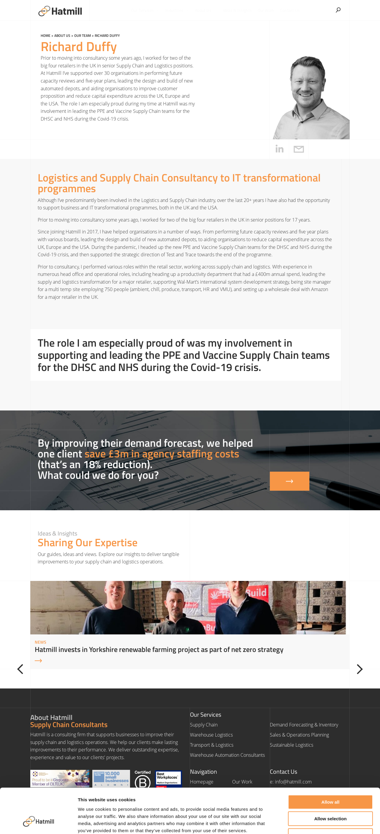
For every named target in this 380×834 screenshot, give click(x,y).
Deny (330, 796)
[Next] (357, 669)
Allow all (331, 762)
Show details (311, 822)
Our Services (146, 10)
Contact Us (289, 10)
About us (62, 35)
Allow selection (330, 779)
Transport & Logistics (211, 745)
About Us (206, 10)
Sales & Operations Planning (299, 735)
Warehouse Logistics (211, 735)
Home (45, 35)
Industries (178, 10)
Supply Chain (204, 724)
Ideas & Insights (237, 10)
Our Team (82, 35)
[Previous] (23, 669)
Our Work (265, 10)
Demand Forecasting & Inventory (304, 724)
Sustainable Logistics (291, 745)
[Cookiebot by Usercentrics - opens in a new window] (38, 822)
